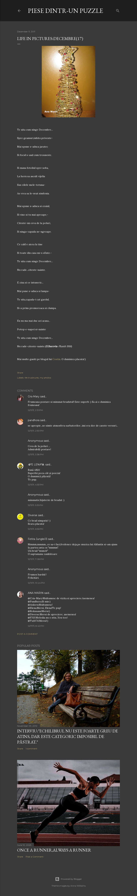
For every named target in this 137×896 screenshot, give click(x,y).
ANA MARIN (36, 593)
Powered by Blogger (68, 879)
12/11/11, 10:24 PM (36, 582)
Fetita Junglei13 (37, 539)
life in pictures (32, 377)
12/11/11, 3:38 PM (36, 454)
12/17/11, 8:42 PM (36, 626)
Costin (56, 359)
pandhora (33, 420)
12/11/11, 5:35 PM (35, 505)
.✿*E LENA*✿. (36, 464)
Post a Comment (27, 634)
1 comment (31, 748)
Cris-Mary (33, 396)
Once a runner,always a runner (54, 850)
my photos (45, 377)
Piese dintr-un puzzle (65, 10)
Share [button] (20, 372)
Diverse (32, 515)
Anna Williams (78, 885)
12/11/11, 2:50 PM (36, 430)
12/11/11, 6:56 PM (35, 529)
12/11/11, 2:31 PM (35, 410)
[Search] (118, 9)
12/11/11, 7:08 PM (36, 559)
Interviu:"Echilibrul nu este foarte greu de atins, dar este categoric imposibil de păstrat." (67, 736)
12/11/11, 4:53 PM (35, 484)
